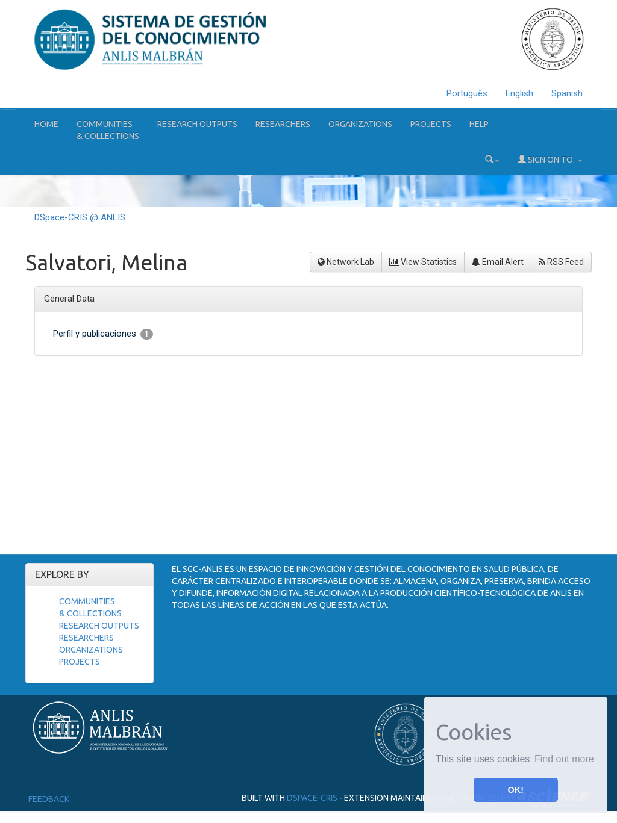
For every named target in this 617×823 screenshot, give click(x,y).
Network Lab (346, 262)
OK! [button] (516, 790)
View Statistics (423, 262)
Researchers (282, 124)
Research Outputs (197, 124)
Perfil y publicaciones (103, 334)
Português (466, 93)
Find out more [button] (564, 759)
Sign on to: (550, 159)
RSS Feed (561, 262)
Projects (430, 124)
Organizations (360, 124)
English (519, 93)
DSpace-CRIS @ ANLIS (79, 217)
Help (479, 124)
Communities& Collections (108, 130)
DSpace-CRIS (312, 798)
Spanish (567, 93)
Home (46, 124)
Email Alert (498, 262)
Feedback (48, 799)
